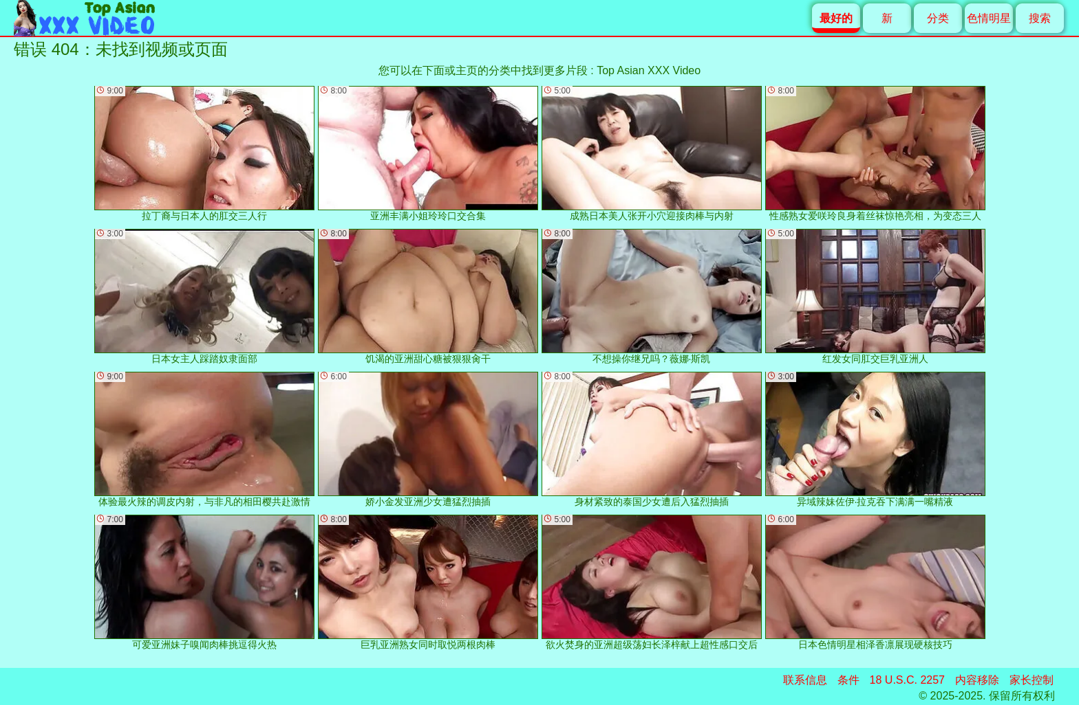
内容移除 (977, 680)
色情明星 (989, 18)
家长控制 (1031, 680)
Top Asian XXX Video (649, 70)
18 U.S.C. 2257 (907, 680)
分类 (938, 18)
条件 (848, 680)
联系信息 (805, 680)
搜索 (1040, 18)
